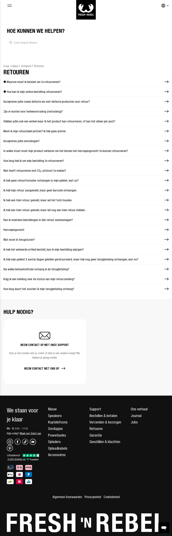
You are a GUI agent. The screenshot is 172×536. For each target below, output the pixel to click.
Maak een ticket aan (30, 433)
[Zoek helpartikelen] (51, 43)
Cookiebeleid (112, 497)
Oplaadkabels (57, 448)
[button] (44, 351)
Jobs (134, 422)
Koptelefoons (58, 422)
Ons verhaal (139, 409)
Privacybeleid (93, 497)
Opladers (54, 441)
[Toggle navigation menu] (9, 6)
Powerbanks (57, 435)
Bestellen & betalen (103, 415)
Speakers (55, 415)
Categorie (26, 65)
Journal (136, 415)
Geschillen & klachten (104, 441)
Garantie (95, 435)
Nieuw (52, 409)
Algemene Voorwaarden (67, 497)
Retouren (39, 65)
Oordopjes (55, 428)
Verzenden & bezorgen (105, 422)
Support (95, 409)
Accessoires (57, 455)
